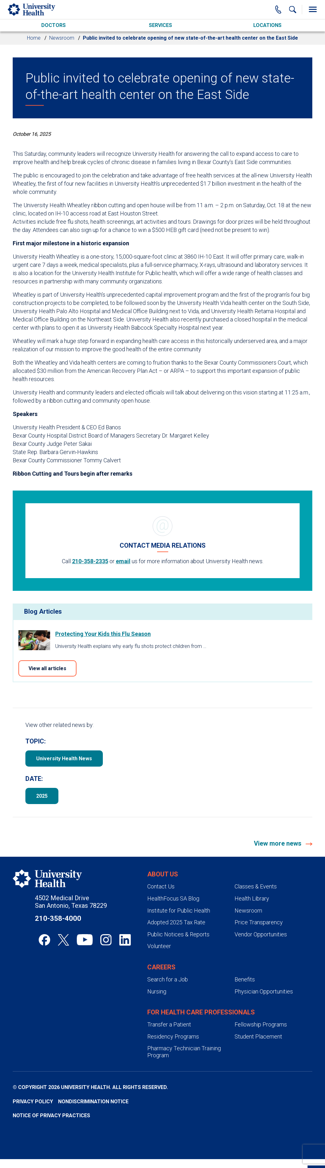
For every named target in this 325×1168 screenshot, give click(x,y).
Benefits (245, 979)
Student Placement (258, 1036)
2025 (42, 796)
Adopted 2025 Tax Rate (176, 922)
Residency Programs (173, 1036)
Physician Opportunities (264, 991)
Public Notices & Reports (178, 934)
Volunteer (159, 946)
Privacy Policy (33, 1102)
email (123, 561)
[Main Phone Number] (278, 9)
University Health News (64, 759)
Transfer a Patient (169, 1024)
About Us (162, 874)
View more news (278, 843)
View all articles (47, 668)
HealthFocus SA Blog (173, 898)
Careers (161, 967)
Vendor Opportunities (261, 934)
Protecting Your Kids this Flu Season (103, 633)
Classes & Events (256, 886)
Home (34, 38)
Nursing (156, 991)
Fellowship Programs (261, 1024)
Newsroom (61, 38)
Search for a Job (167, 979)
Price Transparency (259, 922)
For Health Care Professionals (201, 1012)
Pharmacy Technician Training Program (184, 1052)
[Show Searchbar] (292, 9)
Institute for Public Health (178, 910)
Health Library (252, 898)
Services (160, 25)
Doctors (53, 25)
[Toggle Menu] (312, 9)
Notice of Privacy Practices (51, 1115)
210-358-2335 (90, 561)
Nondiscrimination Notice (93, 1102)
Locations (267, 25)
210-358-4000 (58, 918)
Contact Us (161, 886)
